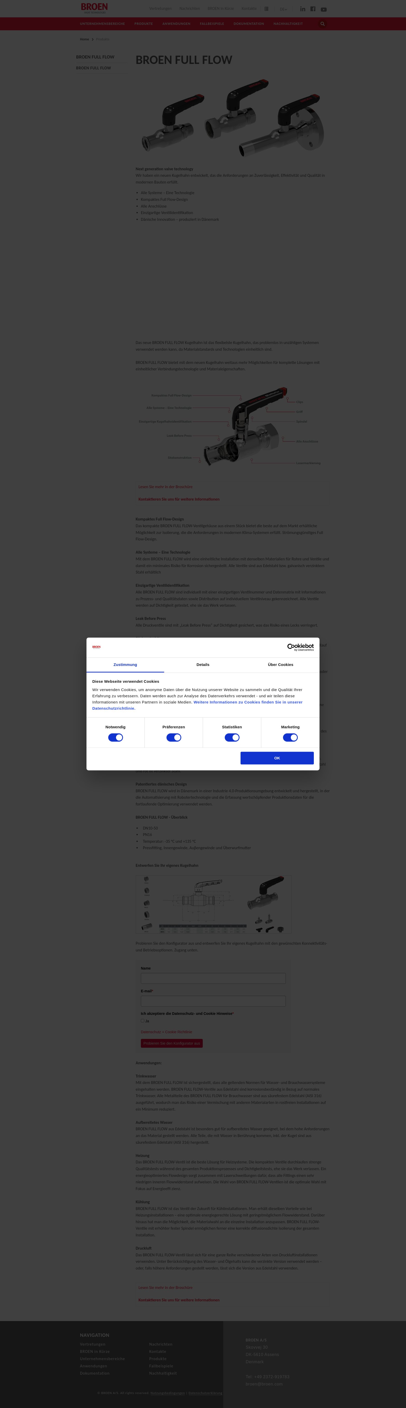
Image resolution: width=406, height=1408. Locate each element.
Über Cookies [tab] (280, 664)
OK (277, 758)
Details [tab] (203, 664)
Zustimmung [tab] (125, 664)
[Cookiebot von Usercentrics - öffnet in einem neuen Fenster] (291, 647)
